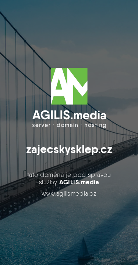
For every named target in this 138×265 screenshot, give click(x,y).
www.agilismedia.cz (69, 193)
